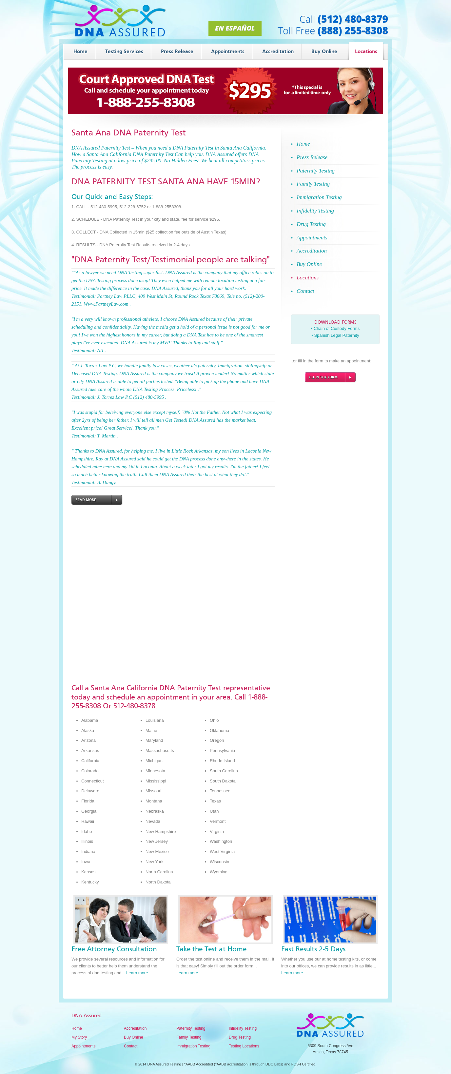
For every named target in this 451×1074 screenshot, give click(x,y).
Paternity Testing (191, 1028)
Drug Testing (240, 1037)
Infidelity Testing (243, 1028)
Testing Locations (244, 1046)
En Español (235, 28)
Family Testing (188, 1037)
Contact (130, 1046)
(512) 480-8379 (353, 19)
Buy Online (133, 1037)
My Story (79, 1037)
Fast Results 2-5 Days (313, 949)
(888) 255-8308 (353, 30)
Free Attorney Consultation (114, 949)
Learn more (137, 972)
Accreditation (135, 1028)
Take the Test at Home (211, 949)
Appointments (83, 1046)
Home (76, 1028)
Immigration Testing (193, 1046)
